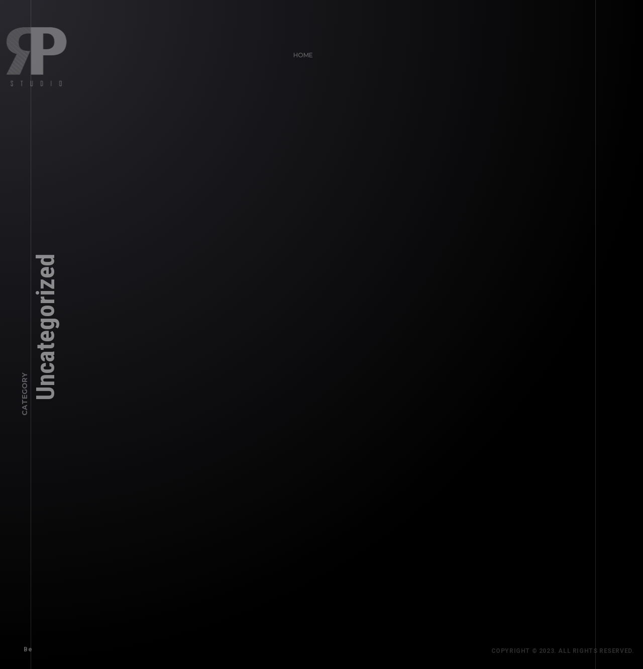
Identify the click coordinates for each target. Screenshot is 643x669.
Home (300, 52)
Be (25, 646)
